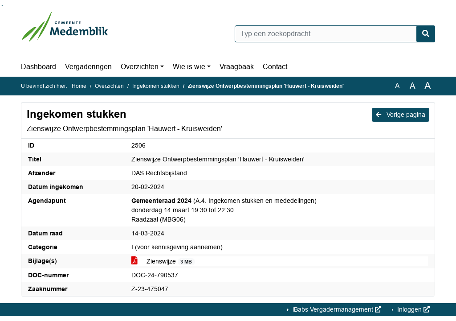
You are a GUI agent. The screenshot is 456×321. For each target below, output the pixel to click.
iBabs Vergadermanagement (336, 309)
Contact (275, 66)
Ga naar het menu (2, 5)
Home (79, 86)
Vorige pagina (400, 114)
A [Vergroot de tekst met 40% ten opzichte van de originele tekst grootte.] (427, 86)
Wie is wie (189, 66)
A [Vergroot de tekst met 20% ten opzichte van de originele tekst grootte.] (412, 86)
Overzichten (140, 66)
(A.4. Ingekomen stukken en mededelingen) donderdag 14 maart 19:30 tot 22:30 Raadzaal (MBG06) (224, 210)
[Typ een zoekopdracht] (335, 33)
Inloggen (412, 309)
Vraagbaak (237, 66)
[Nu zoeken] (425, 33)
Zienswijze (163, 261)
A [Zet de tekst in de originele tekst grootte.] (397, 86)
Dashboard (38, 66)
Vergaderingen (88, 66)
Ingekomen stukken (155, 86)
